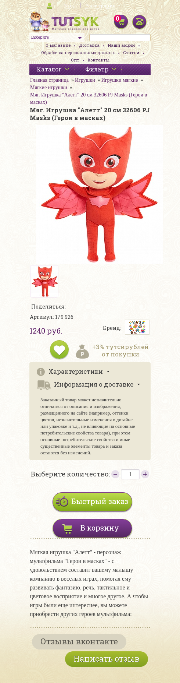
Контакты (98, 60)
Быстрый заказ (99, 501)
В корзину (99, 527)
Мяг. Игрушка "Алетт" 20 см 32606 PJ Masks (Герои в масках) (88, 98)
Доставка (89, 45)
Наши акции (121, 45)
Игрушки (85, 80)
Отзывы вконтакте (79, 641)
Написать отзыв (106, 658)
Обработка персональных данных (78, 52)
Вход (70, 5)
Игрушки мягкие (119, 80)
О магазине (58, 45)
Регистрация (100, 5)
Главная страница (49, 80)
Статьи (131, 52)
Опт (75, 60)
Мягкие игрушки (48, 87)
